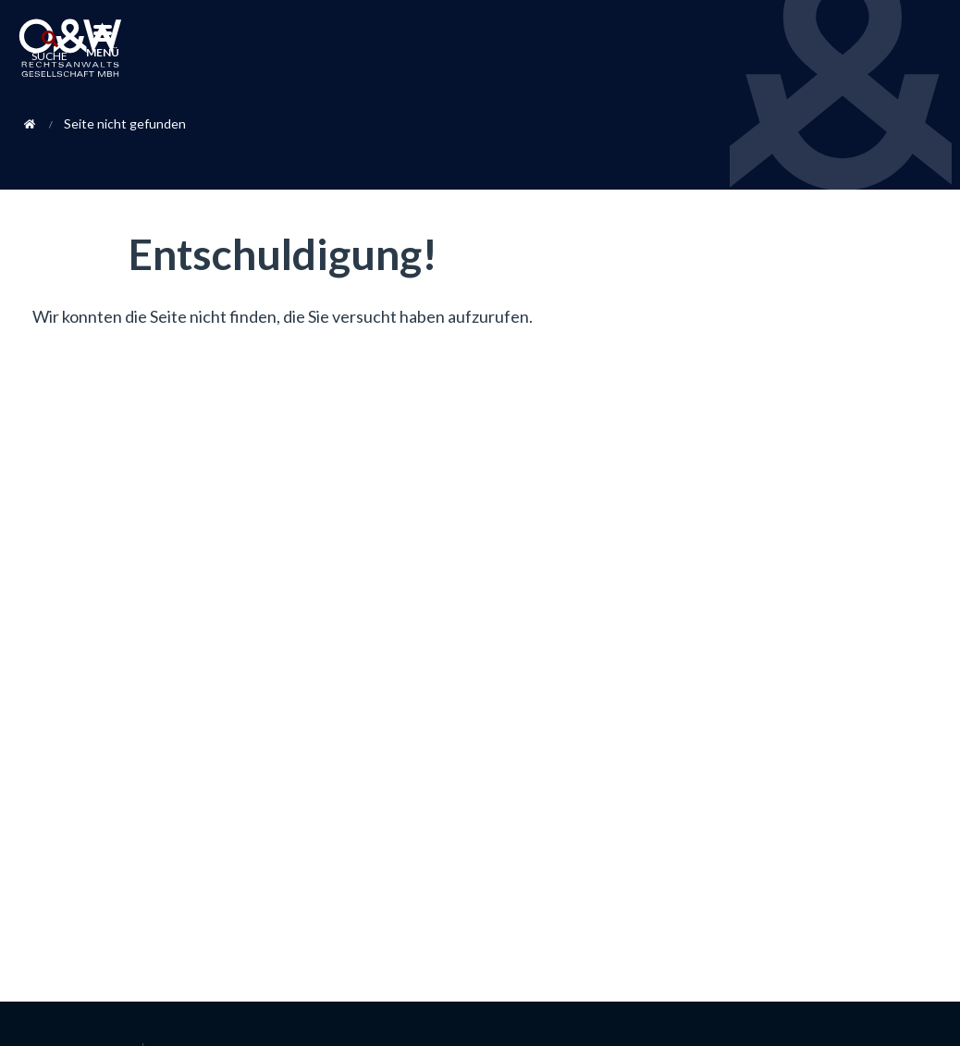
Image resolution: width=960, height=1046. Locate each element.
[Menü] (102, 35)
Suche (49, 55)
